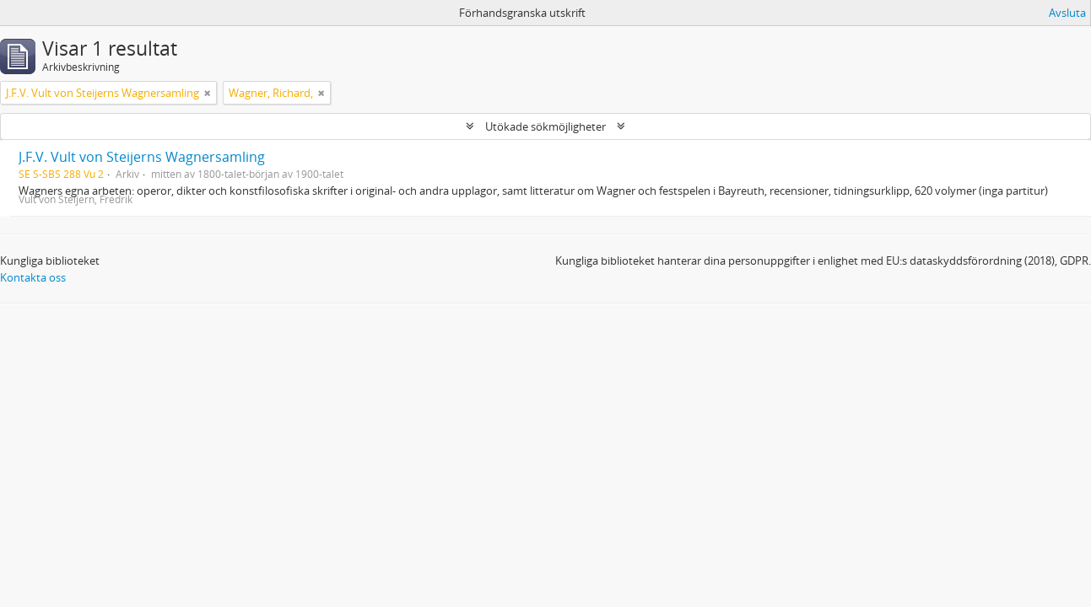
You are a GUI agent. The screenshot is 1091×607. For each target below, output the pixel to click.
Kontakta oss (33, 277)
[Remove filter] (207, 92)
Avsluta (1067, 12)
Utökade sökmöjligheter (545, 126)
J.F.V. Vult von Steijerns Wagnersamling (142, 157)
